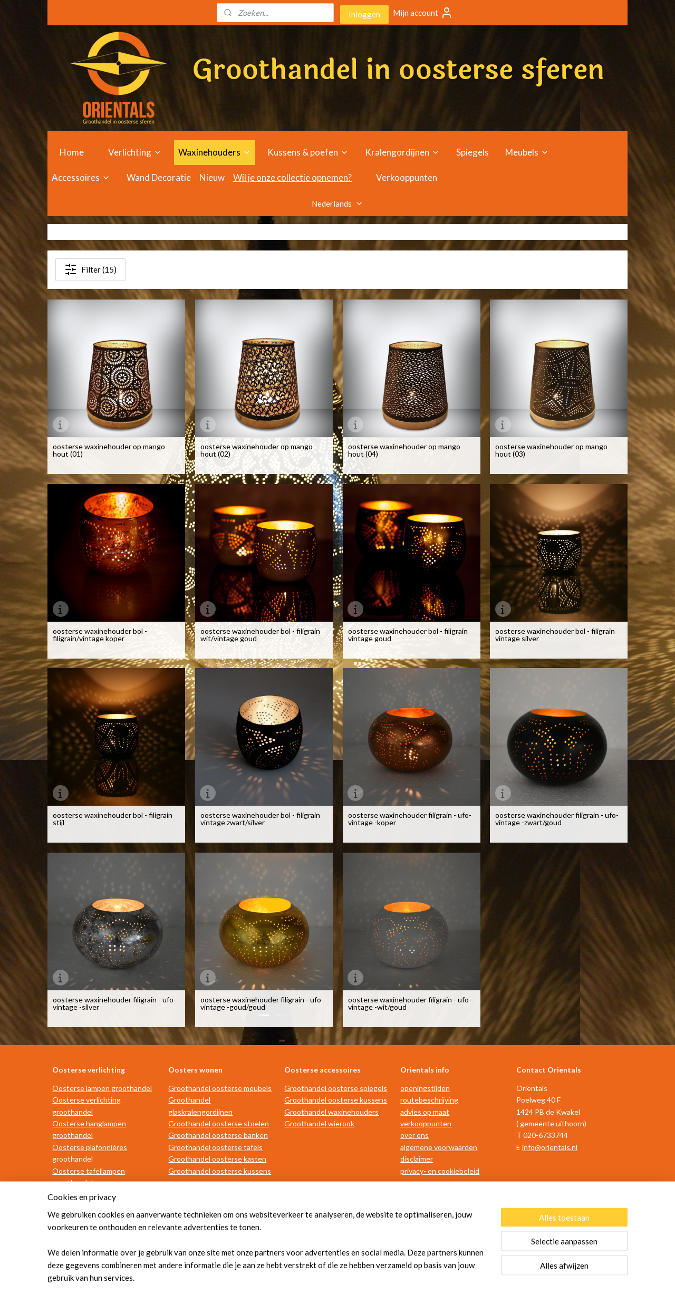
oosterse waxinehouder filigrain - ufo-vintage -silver (114, 1003)
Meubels (527, 152)
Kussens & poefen (308, 152)
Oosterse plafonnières (89, 1147)
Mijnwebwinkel (435, 1274)
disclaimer (416, 1158)
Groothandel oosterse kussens (219, 1170)
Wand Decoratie (159, 177)
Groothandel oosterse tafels (215, 1147)
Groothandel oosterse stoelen (218, 1123)
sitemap (294, 1274)
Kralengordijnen (402, 152)
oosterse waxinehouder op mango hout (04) (404, 450)
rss (313, 1274)
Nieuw (212, 177)
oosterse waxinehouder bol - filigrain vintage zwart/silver (260, 819)
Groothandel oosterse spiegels (335, 1088)
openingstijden (425, 1088)
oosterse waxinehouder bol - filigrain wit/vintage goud (260, 634)
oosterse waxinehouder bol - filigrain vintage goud (407, 634)
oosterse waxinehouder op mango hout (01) (109, 450)
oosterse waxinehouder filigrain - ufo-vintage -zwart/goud (557, 819)
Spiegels (472, 152)
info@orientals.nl (549, 1147)
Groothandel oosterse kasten (217, 1158)
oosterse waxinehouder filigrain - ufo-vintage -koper (409, 819)
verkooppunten (425, 1123)
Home (72, 152)
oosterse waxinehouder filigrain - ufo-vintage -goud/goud (262, 1003)
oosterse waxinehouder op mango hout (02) (256, 450)
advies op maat (424, 1111)
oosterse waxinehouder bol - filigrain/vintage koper (100, 634)
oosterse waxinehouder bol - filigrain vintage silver (555, 634)
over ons (414, 1135)
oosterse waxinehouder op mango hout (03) (551, 450)
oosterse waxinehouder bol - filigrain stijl (112, 819)
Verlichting (135, 152)
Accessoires (81, 177)
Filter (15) (90, 269)
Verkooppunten (406, 177)
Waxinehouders (214, 152)
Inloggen (364, 14)
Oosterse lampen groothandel (102, 1088)
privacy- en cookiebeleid (439, 1170)
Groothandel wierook (319, 1123)
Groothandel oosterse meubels (220, 1088)
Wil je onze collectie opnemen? (292, 177)
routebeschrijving (429, 1099)
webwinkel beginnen (350, 1274)
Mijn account (423, 12)
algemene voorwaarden (438, 1147)
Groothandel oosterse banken (218, 1135)
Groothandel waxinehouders (331, 1111)
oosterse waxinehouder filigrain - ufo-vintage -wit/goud (409, 1003)
